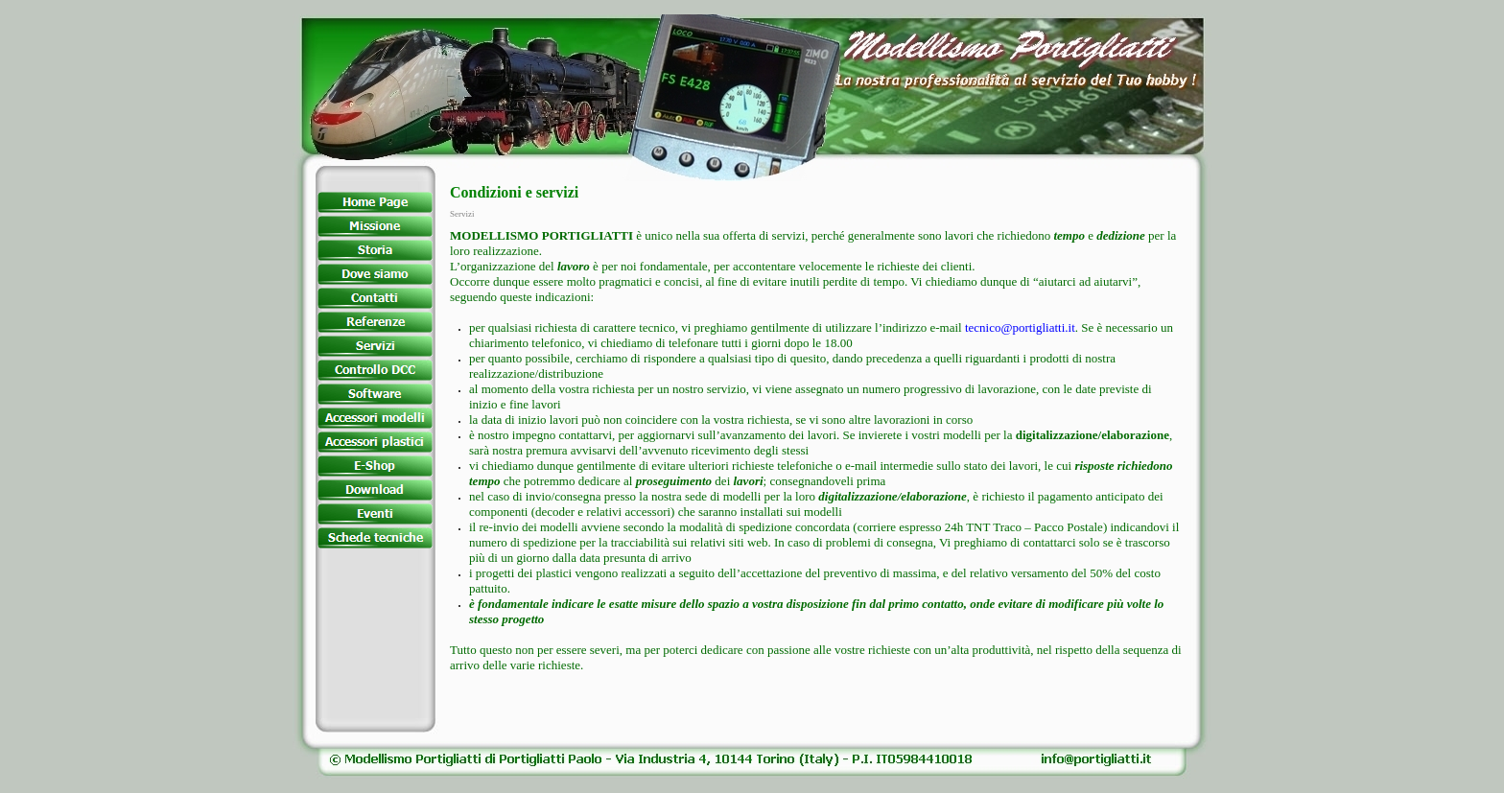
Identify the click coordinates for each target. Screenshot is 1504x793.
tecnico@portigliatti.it (1020, 327)
